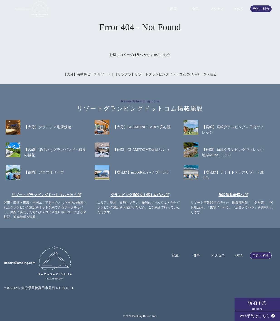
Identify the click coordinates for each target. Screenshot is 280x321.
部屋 (173, 9)
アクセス (217, 9)
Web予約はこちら (257, 316)
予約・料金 (261, 9)
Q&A (239, 9)
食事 (195, 9)
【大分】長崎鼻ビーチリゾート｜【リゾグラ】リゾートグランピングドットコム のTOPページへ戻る (140, 74)
